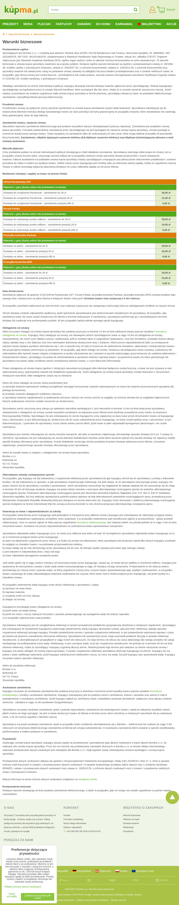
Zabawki (84, 24)
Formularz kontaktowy (73, 819)
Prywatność (128, 831)
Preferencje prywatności (64, 900)
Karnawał (124, 24)
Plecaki (44, 24)
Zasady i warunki (133, 895)
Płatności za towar (131, 819)
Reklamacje (128, 827)
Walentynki (149, 24)
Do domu (103, 24)
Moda (28, 24)
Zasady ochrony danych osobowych (108, 895)
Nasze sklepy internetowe (75, 823)
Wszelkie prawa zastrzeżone (101, 889)
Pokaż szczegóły (12, 895)
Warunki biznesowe (131, 815)
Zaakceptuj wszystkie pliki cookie (37, 896)
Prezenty (10, 24)
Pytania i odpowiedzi (73, 827)
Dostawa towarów (131, 823)
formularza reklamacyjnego (91, 522)
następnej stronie (87, 779)
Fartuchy (64, 24)
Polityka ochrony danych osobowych (93, 900)
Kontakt (67, 815)
